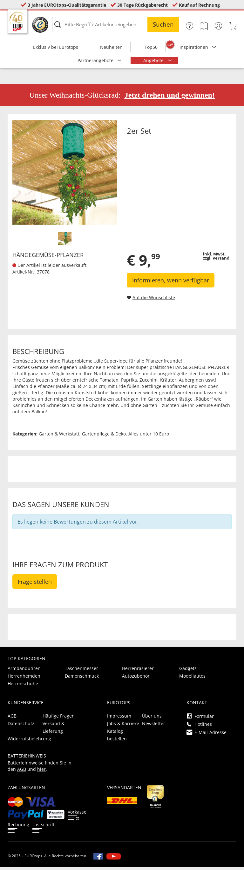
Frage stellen (35, 584)
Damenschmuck (82, 679)
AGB (12, 719)
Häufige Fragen (59, 719)
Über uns (152, 719)
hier (41, 772)
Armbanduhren (24, 671)
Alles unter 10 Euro (148, 437)
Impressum (119, 719)
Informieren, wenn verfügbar (170, 283)
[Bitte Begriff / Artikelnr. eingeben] (115, 24)
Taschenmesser (81, 671)
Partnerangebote (96, 60)
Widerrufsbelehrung (29, 741)
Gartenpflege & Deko (104, 437)
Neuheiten (111, 47)
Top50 (151, 47)
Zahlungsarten (26, 790)
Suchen (163, 24)
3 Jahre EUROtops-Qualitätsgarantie (67, 5)
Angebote (154, 60)
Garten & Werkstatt (59, 437)
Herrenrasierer (138, 671)
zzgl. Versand (216, 261)
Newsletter (153, 726)
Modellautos (192, 679)
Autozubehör (136, 679)
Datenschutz (21, 726)
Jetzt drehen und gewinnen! (170, 98)
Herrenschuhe (23, 686)
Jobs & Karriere (123, 726)
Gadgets (188, 671)
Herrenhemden (24, 679)
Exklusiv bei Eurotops (55, 47)
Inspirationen (194, 47)
